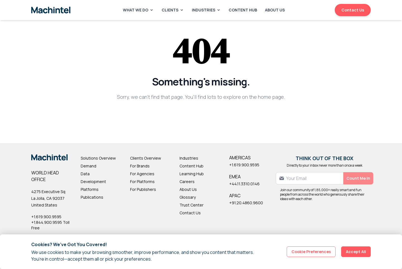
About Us (275, 10)
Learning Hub (192, 173)
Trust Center (192, 205)
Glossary (188, 197)
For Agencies (142, 173)
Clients (173, 10)
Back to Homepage (201, 115)
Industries (206, 10)
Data (85, 173)
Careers (187, 181)
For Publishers (143, 189)
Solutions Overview (98, 158)
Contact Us (352, 10)
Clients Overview (145, 158)
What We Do (138, 10)
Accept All (356, 251)
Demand (88, 166)
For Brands (140, 166)
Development (93, 181)
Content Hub (243, 10)
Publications (92, 197)
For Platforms (142, 181)
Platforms (90, 189)
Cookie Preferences (311, 251)
